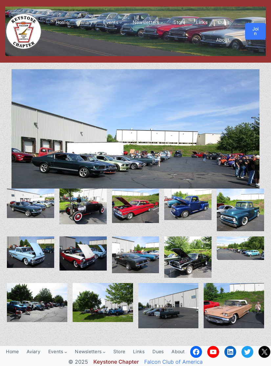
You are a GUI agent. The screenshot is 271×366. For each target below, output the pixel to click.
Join (255, 31)
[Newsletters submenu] (161, 22)
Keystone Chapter (116, 361)
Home (62, 22)
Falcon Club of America (173, 361)
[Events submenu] (120, 22)
